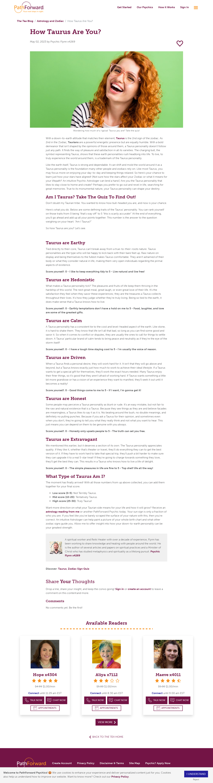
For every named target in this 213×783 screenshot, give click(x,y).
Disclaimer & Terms (112, 763)
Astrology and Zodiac (50, 21)
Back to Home (107, 736)
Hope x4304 (45, 674)
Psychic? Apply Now (157, 763)
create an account (139, 589)
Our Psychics (145, 7)
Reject (196, 779)
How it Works (166, 7)
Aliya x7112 (107, 674)
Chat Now (56, 700)
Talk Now (33, 700)
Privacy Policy (120, 776)
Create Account (62, 763)
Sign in (119, 589)
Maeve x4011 (168, 674)
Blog (25, 21)
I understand (196, 774)
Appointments (44, 708)
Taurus (120, 138)
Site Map (134, 763)
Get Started (124, 7)
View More (107, 722)
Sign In (184, 7)
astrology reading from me (62, 511)
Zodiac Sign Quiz (78, 568)
